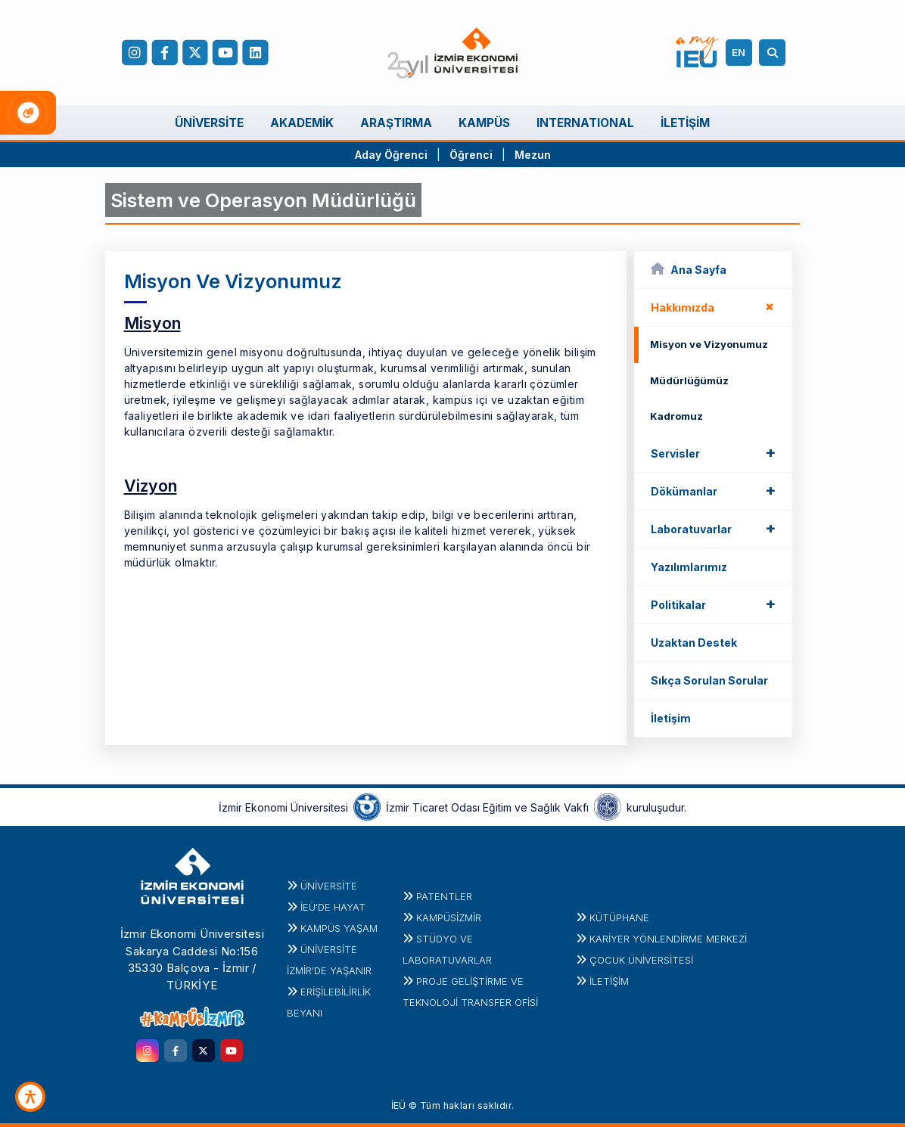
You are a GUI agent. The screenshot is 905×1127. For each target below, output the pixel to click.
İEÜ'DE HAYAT (332, 907)
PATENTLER (444, 896)
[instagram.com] (147, 1050)
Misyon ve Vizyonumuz (709, 344)
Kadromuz (676, 416)
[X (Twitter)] (194, 53)
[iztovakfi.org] (607, 806)
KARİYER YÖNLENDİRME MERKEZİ (668, 939)
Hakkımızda (715, 306)
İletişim (671, 718)
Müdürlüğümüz (689, 380)
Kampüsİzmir (448, 917)
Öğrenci (472, 154)
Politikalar (713, 604)
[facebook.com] (164, 53)
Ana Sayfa (688, 269)
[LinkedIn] (255, 53)
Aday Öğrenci (391, 154)
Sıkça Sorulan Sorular (709, 680)
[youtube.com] (231, 1050)
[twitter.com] (203, 1050)
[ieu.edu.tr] (453, 53)
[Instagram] (135, 53)
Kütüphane (619, 917)
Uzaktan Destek (694, 642)
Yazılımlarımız (689, 566)
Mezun (533, 154)
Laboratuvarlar (713, 528)
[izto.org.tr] (367, 806)
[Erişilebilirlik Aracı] (30, 1097)
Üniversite (328, 886)
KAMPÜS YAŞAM (339, 928)
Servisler (713, 452)
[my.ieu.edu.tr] (697, 52)
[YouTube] (225, 53)
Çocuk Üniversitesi (641, 960)
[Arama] (774, 53)
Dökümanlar (713, 490)
